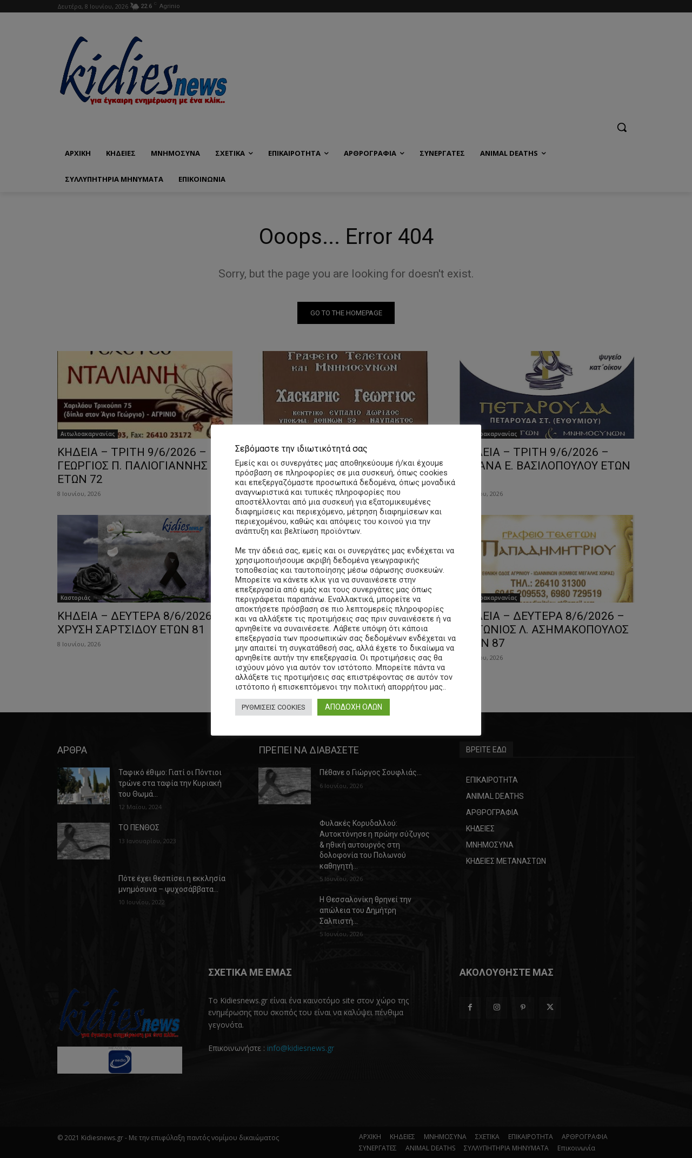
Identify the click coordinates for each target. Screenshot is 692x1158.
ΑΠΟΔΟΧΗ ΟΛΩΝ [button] (353, 707)
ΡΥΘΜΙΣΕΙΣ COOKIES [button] (273, 707)
